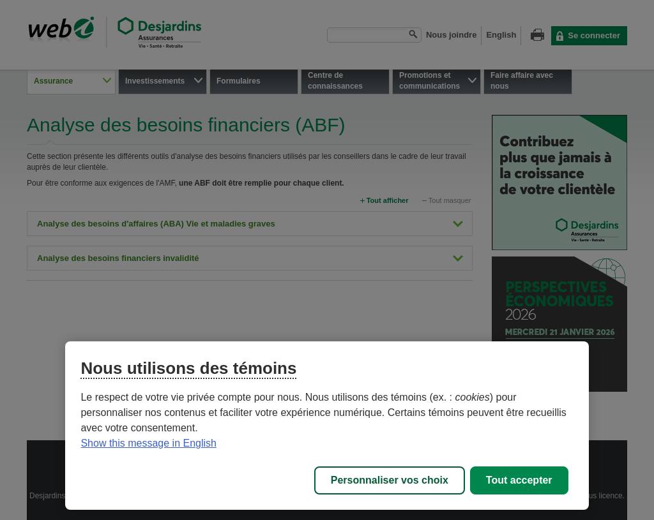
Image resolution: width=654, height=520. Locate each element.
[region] (326, 425)
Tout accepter (519, 480)
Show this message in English (148, 443)
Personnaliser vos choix (389, 480)
